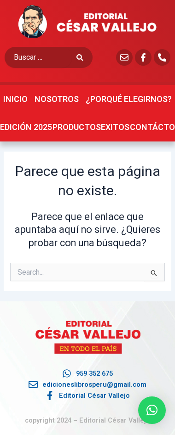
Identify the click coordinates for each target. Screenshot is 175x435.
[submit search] (84, 57)
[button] (152, 410)
